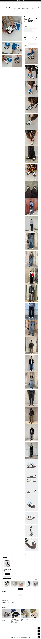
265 (35, 39)
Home (14, 6)
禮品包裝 (5, 568)
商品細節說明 (25, 637)
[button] (35, 8)
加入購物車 (7, 574)
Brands (15, 8)
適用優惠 (25, 26)
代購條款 (30, 43)
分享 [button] (25, 554)
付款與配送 (34, 43)
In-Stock (27, 6)
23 (30, 37)
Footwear (18, 8)
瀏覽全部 (36, 579)
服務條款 (29, 637)
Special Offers (23, 6)
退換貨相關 (22, 637)
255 (30, 39)
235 (32, 37)
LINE (38, 634)
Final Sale (30, 6)
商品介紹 (26, 43)
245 (25, 39)
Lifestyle (31, 8)
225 (27, 37)
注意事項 (26, 45)
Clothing (27, 8)
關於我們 (12, 637)
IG (38, 631)
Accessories (23, 8)
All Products (18, 6)
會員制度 (15, 637)
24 (35, 37)
